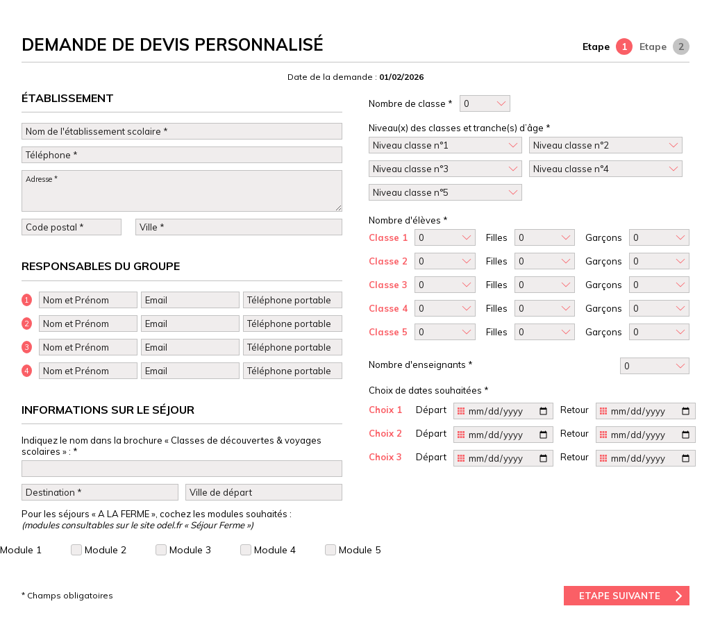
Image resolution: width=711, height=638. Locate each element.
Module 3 (183, 550)
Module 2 (98, 550)
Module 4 (268, 550)
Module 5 (352, 550)
